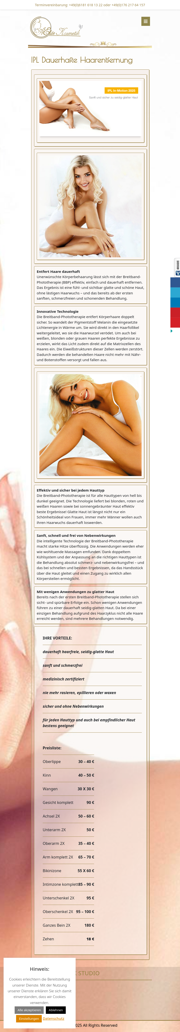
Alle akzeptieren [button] (29, 1010)
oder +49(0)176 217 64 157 (123, 5)
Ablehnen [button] (56, 1010)
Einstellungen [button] (29, 1018)
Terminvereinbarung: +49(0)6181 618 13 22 (69, 5)
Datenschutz (53, 1018)
